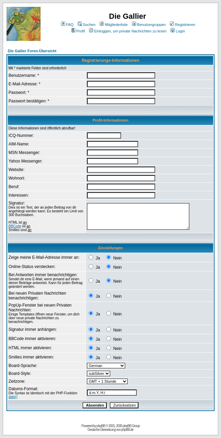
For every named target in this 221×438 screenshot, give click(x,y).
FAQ (67, 25)
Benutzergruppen (149, 25)
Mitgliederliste (114, 25)
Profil (78, 31)
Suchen (86, 25)
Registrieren (182, 25)
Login (178, 31)
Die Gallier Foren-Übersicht (32, 51)
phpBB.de (127, 430)
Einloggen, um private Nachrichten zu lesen (127, 31)
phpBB (101, 426)
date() (13, 397)
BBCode (15, 226)
